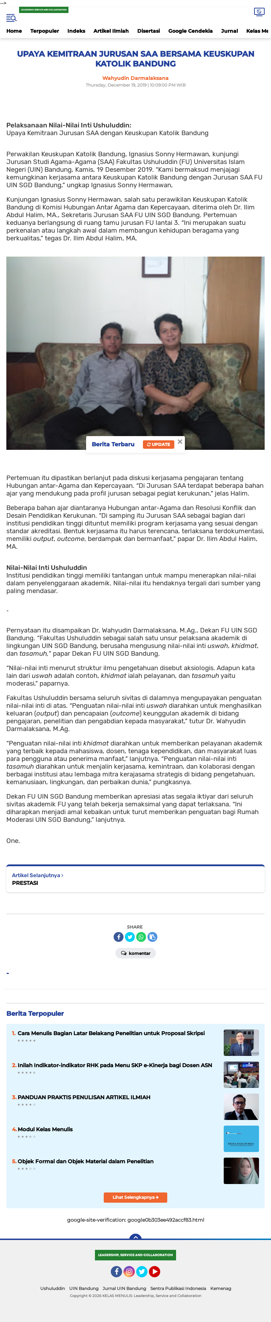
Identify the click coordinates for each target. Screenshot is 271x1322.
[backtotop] (135, 1240)
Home (14, 31)
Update (158, 444)
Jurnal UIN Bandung (124, 1288)
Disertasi (148, 31)
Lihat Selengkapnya (136, 1197)
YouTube (159, 1275)
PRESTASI (25, 883)
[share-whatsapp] (141, 937)
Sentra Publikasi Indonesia (178, 1288)
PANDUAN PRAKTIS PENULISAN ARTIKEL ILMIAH (84, 1097)
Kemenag (220, 1288)
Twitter (145, 1275)
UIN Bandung (83, 1288)
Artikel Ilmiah (111, 31)
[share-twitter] (130, 937)
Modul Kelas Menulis (45, 1129)
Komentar (135, 953)
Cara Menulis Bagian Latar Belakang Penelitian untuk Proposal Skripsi (111, 1033)
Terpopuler (44, 31)
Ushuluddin (52, 1288)
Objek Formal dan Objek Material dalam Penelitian (85, 1161)
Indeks (76, 31)
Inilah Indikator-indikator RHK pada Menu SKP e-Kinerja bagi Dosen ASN (115, 1065)
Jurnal (229, 31)
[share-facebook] (119, 937)
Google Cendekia (190, 31)
